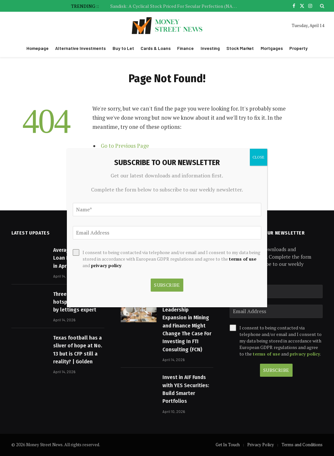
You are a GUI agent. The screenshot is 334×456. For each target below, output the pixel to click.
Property (298, 48)
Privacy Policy (260, 445)
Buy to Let (123, 48)
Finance (185, 48)
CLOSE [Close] (258, 157)
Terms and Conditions (302, 445)
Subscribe (276, 370)
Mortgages (272, 48)
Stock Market (240, 48)
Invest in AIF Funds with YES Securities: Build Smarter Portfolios (185, 389)
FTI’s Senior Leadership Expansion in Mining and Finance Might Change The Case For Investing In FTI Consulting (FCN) (186, 325)
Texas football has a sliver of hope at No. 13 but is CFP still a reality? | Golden (77, 349)
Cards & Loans (156, 48)
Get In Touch (228, 445)
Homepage (37, 48)
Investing (210, 48)
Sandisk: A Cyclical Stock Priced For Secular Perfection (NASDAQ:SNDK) (175, 6)
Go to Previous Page (125, 145)
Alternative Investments (80, 48)
